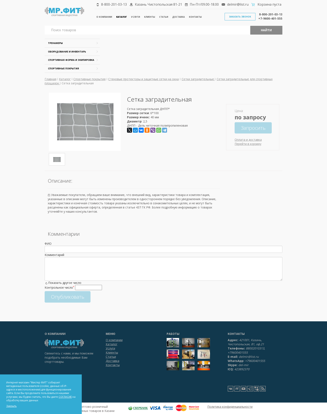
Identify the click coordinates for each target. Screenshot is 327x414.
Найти (266, 30)
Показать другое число (64, 283)
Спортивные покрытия (63, 68)
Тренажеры (55, 43)
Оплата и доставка (248, 140)
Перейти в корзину (248, 144)
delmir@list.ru (238, 4)
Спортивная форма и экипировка (71, 59)
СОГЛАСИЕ (65, 397)
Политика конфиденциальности (230, 407)
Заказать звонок (240, 16)
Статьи (163, 16)
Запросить (253, 127)
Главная (50, 79)
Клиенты (149, 16)
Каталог (121, 16)
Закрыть (11, 406)
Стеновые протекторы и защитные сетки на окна (143, 79)
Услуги (135, 16)
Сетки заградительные (198, 79)
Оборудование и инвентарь (67, 51)
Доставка (178, 16)
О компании (104, 16)
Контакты (195, 16)
